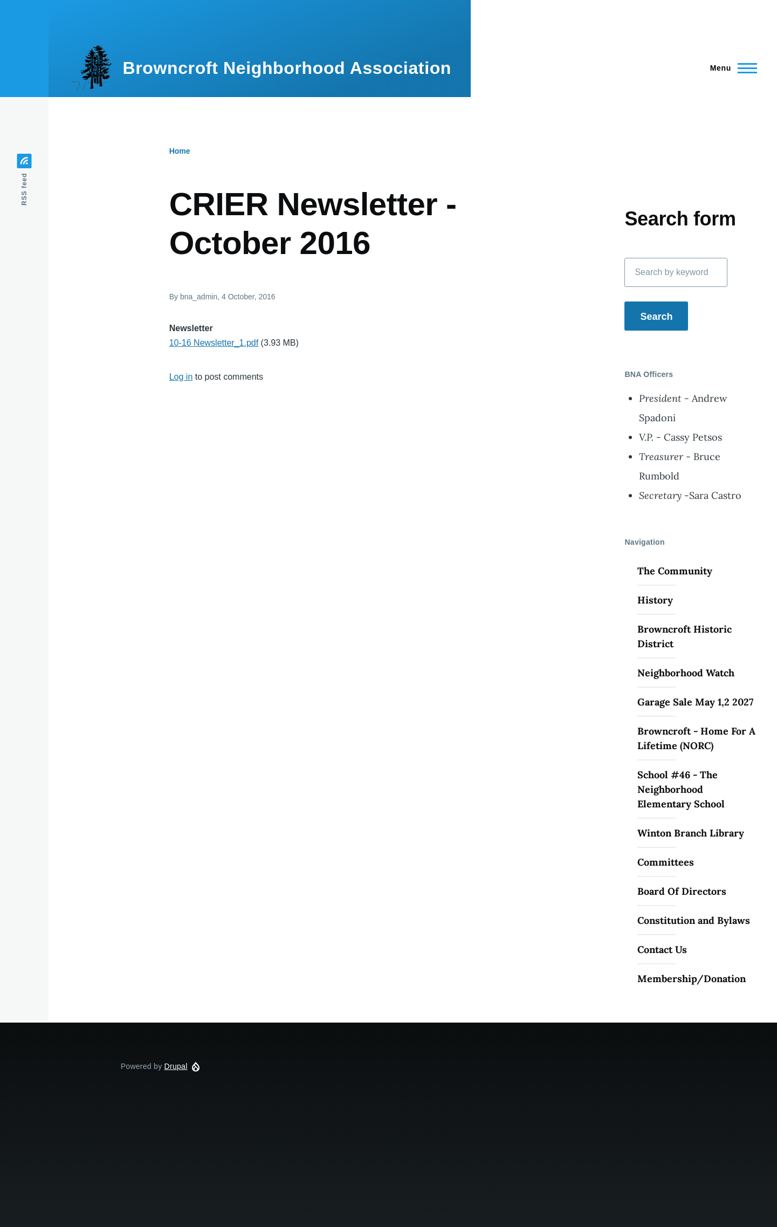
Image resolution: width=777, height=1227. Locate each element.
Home (179, 151)
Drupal (176, 1066)
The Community (674, 571)
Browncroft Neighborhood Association (286, 68)
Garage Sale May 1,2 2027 (695, 702)
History (655, 600)
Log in (181, 376)
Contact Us (662, 949)
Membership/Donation (691, 978)
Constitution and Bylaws (693, 920)
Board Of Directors (681, 891)
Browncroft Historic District (684, 636)
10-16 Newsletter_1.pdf (213, 342)
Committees (665, 862)
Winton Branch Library (690, 833)
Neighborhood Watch (685, 673)
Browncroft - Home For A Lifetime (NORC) (696, 738)
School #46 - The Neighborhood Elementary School (681, 789)
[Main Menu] (730, 68)
